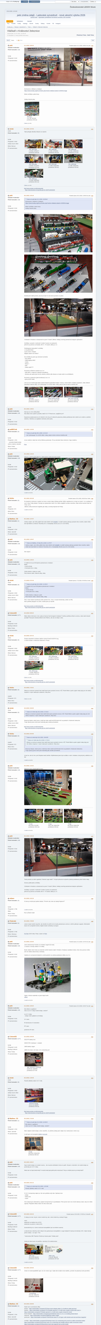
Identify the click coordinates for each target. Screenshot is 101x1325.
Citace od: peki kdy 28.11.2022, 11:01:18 (37, 433)
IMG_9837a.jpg (33, 149)
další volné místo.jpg (73, 398)
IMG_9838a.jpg (52, 149)
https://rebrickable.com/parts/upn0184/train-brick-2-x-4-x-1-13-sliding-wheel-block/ (55, 1313)
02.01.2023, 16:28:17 (29, 1162)
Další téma (90, 35)
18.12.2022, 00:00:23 (29, 613)
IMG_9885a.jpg (72, 149)
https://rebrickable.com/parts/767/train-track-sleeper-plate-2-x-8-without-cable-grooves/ (52, 1308)
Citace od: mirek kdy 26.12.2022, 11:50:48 (37, 1186)
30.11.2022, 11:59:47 (29, 539)
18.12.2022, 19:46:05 (29, 708)
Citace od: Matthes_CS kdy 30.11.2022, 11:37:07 (39, 543)
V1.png (30, 824)
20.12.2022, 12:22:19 (29, 898)
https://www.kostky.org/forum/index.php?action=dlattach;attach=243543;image (45, 90)
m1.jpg (30, 1151)
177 (19, 615)
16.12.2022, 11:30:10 (29, 559)
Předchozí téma (81, 35)
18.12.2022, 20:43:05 (29, 733)
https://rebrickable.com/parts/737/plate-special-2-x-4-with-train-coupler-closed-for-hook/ (48, 1312)
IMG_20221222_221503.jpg (34, 1067)
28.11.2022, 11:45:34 (29, 453)
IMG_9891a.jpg (33, 164)
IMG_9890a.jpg (72, 164)
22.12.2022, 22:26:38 (29, 1036)
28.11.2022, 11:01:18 (29, 195)
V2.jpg (49, 824)
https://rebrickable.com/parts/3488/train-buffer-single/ (44, 1315)
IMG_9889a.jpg (33, 179)
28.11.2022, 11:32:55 (29, 429)
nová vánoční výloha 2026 (72, 15)
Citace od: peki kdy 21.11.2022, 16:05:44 (37, 199)
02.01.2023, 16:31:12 (29, 1182)
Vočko (12, 498)
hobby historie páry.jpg (53, 398)
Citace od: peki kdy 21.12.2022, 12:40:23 (37, 1122)
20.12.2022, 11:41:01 (29, 765)
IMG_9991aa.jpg (33, 671)
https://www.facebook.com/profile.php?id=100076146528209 (40, 190)
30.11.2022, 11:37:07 (29, 518)
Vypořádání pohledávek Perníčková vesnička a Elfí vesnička (54, 17)
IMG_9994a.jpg (33, 656)
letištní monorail (42, 1134)
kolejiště (55, 521)
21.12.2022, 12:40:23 (29, 1005)
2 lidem (25, 123)
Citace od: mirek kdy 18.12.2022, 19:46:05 (37, 737)
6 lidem (25, 677)
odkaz (26, 997)
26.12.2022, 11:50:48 (29, 1077)
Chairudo (13, 921)
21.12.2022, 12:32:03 (29, 941)
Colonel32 (13, 613)
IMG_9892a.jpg (52, 164)
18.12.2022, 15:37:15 (29, 635)
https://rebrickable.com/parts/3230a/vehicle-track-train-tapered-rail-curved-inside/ (46, 1324)
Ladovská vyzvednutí (47, 15)
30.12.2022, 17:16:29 (29, 1118)
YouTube (26, 933)
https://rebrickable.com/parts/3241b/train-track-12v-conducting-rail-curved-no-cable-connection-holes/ (57, 1320)
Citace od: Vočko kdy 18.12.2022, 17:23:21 (37, 711)
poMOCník (13, 429)
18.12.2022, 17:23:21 (29, 687)
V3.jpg (69, 824)
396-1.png (31, 1255)
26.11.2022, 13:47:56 (29, 128)
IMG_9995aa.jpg (52, 656)
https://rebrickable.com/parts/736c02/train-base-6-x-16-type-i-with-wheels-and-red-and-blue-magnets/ (58, 1317)
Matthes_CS (14, 519)
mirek (12, 129)
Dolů (8, 40)
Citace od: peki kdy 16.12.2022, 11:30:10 (37, 584)
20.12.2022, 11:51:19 (29, 836)
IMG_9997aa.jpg (72, 656)
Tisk (93, 40)
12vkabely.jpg (32, 1293)
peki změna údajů (25, 15)
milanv (12, 898)
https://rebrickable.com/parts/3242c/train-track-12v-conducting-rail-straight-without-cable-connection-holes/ (53, 1322)
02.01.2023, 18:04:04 (29, 1267)
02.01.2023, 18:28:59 (29, 1303)
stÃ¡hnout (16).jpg (33, 1103)
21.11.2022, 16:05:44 (29, 45)
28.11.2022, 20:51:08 (29, 498)
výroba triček (34, 17)
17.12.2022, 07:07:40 (29, 580)
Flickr (25, 444)
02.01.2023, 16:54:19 (29, 1214)
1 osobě (26, 492)
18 (19, 49)
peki (11, 45)
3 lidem (25, 185)
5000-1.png (51, 1255)
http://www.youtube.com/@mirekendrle (33, 188)
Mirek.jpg (29, 116)
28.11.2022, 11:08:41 (29, 408)
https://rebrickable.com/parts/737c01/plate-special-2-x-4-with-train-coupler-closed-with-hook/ (54, 1310)
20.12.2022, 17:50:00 (29, 921)
